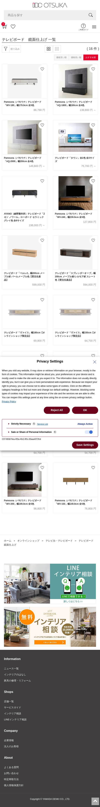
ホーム (7, 540)
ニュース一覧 (11, 668)
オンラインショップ (28, 540)
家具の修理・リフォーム (17, 680)
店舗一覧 (9, 701)
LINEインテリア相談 (15, 719)
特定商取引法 (11, 779)
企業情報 (9, 740)
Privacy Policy (9, 401)
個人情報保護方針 (14, 785)
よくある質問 (11, 767)
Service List (42, 424)
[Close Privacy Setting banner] (95, 362)
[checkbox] (89, 432)
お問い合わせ (11, 773)
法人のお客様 (11, 746)
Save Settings (85, 444)
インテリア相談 (12, 713)
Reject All (57, 410)
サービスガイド (12, 707)
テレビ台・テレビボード (59, 540)
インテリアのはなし (15, 674)
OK (85, 410)
